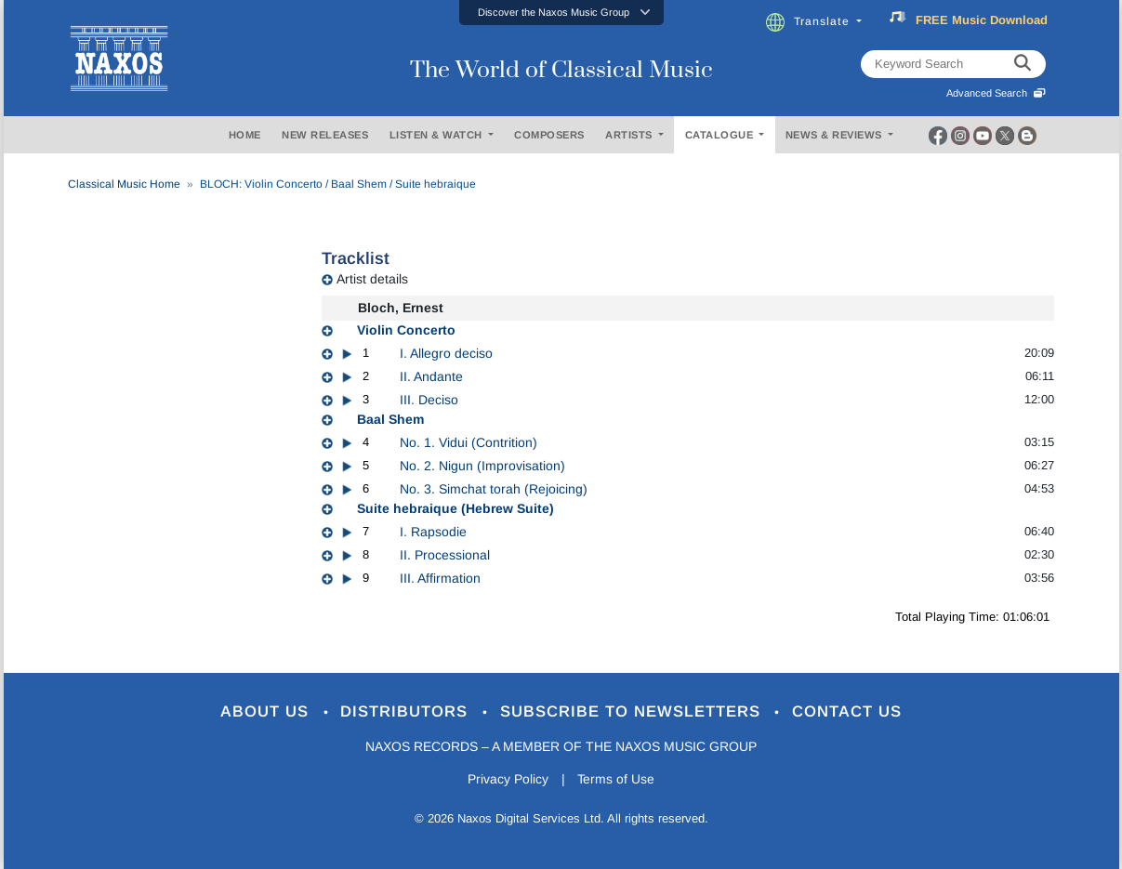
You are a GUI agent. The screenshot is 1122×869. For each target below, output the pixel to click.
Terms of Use (616, 779)
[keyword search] (1022, 64)
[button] (561, 12)
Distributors (406, 712)
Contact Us (848, 712)
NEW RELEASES (325, 134)
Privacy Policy (507, 779)
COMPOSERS (549, 134)
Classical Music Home (124, 184)
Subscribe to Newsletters (633, 712)
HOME (245, 134)
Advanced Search (996, 93)
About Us (266, 712)
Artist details (372, 278)
